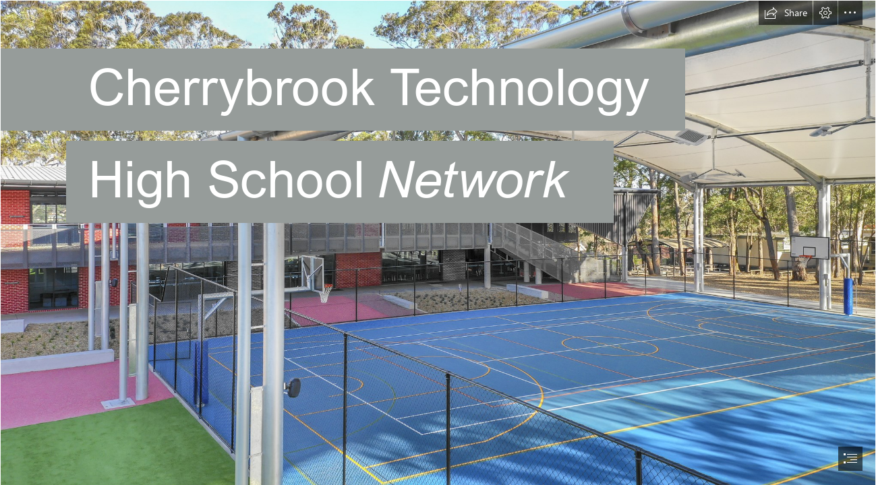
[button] (786, 13)
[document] (438, 242)
